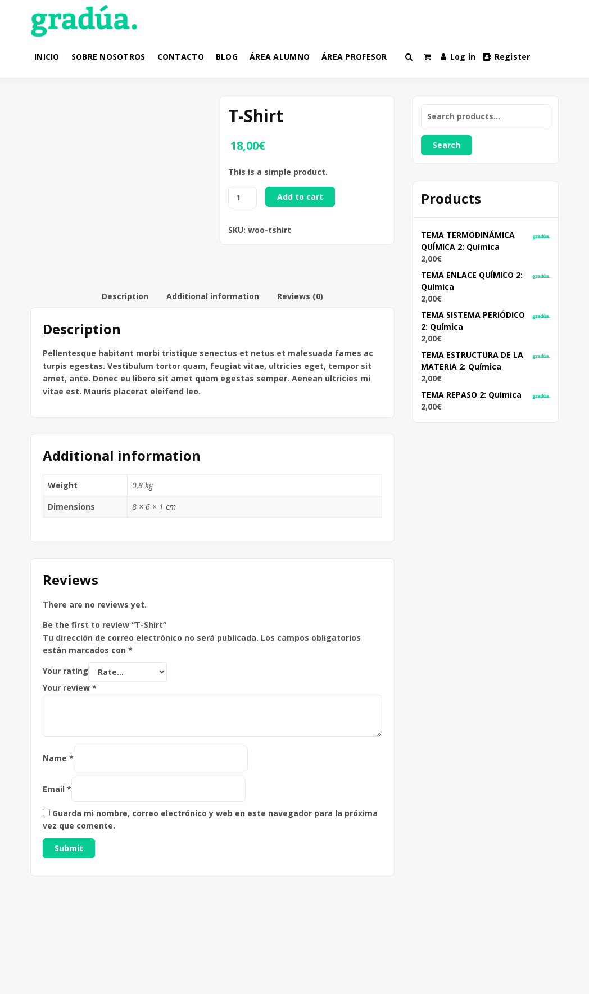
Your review (70, 687)
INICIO (47, 56)
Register (507, 56)
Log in (458, 56)
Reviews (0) (300, 296)
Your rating (65, 671)
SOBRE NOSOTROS (108, 56)
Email (57, 789)
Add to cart (300, 196)
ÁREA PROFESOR (354, 56)
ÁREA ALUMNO (280, 56)
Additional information (212, 296)
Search (446, 145)
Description (125, 296)
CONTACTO (180, 56)
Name (58, 758)
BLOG (227, 56)
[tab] (125, 296)
